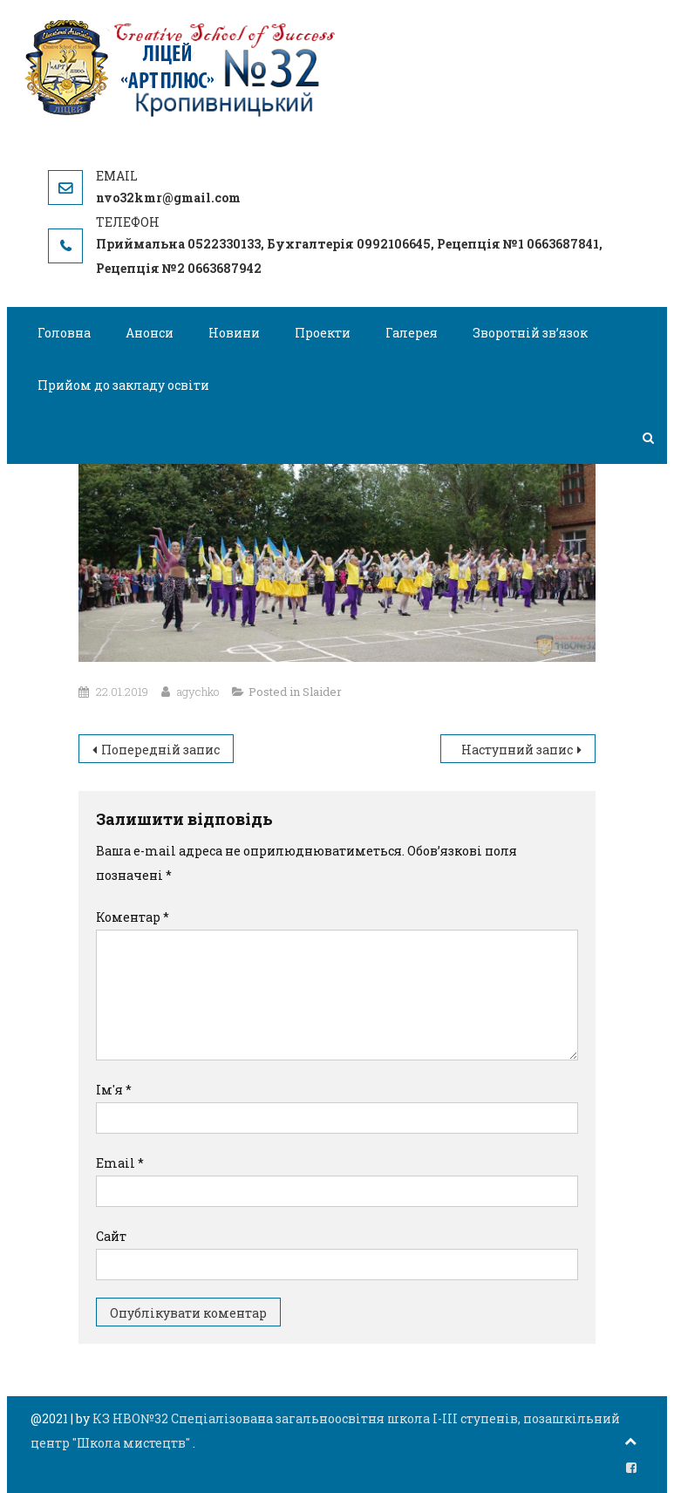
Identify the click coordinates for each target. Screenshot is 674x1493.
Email (120, 1163)
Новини (234, 332)
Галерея (411, 332)
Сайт (111, 1236)
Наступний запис (517, 749)
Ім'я (114, 1089)
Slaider (322, 691)
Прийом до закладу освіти (123, 385)
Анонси (150, 332)
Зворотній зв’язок (530, 332)
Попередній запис (160, 749)
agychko (198, 691)
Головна (64, 332)
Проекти (323, 332)
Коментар (132, 917)
